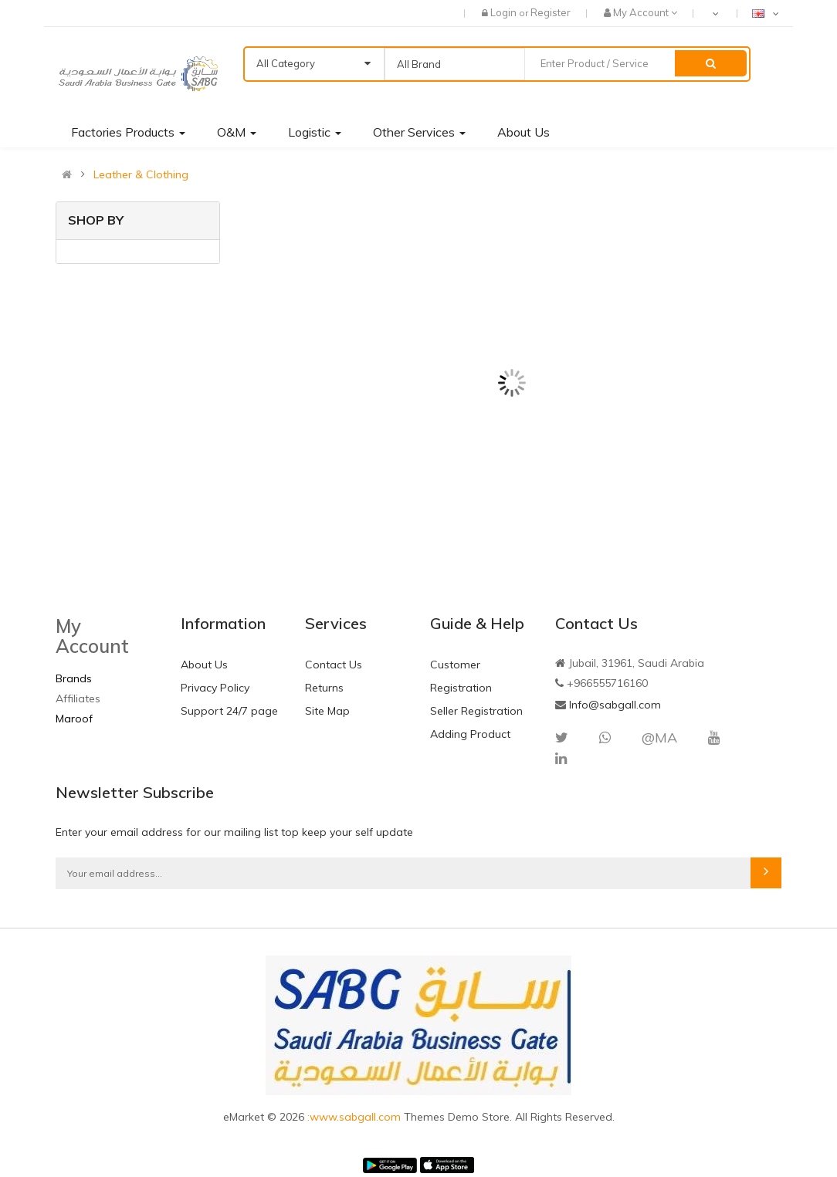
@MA (659, 737)
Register (550, 12)
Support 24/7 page (229, 711)
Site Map (327, 711)
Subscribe (766, 872)
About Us (204, 664)
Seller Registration (476, 711)
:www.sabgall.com (355, 1117)
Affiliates (78, 698)
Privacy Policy (215, 688)
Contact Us (333, 664)
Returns (324, 688)
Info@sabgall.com (615, 705)
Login (504, 12)
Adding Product (470, 734)
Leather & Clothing (140, 174)
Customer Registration (461, 676)
